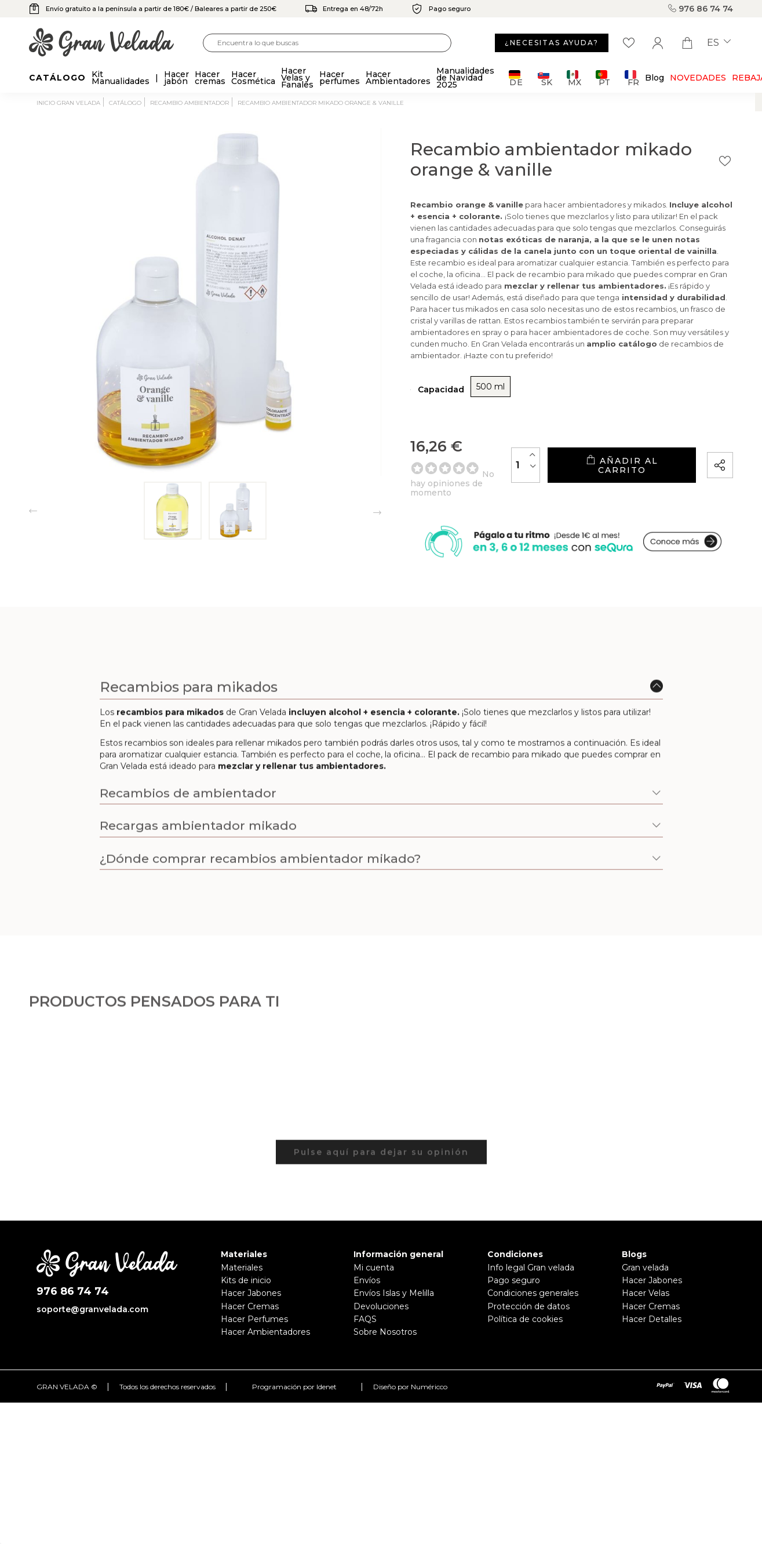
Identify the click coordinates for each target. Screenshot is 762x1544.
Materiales (241, 1267)
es (719, 43)
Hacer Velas (645, 1293)
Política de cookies (525, 1319)
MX (574, 78)
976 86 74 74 (700, 8)
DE (516, 78)
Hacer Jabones (251, 1293)
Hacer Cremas (250, 1306)
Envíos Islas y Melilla (393, 1293)
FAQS (365, 1319)
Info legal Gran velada (530, 1267)
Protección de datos (528, 1306)
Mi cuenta (373, 1267)
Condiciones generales (532, 1293)
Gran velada (645, 1267)
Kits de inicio (246, 1280)
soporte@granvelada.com (92, 1309)
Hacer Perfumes (254, 1319)
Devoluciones (381, 1306)
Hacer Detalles (651, 1319)
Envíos (366, 1280)
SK (545, 78)
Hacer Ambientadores (265, 1332)
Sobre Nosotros (385, 1332)
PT (603, 78)
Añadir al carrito (622, 465)
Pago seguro (513, 1280)
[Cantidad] (525, 465)
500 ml (490, 386)
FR (632, 78)
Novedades (698, 77)
